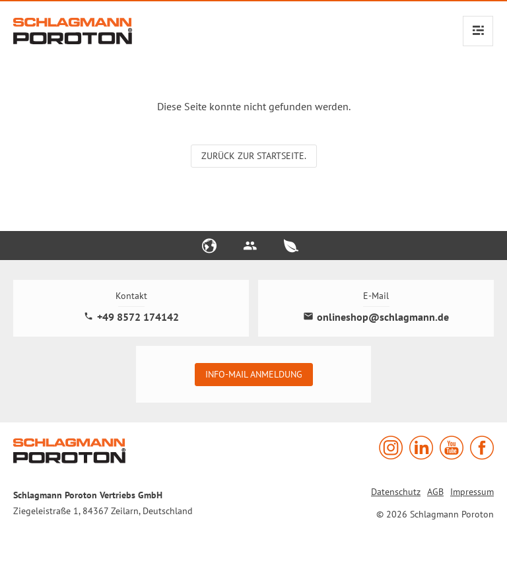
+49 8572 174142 (131, 317)
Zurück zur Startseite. (253, 156)
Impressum (472, 492)
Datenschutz (396, 492)
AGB (435, 492)
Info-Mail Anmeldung (253, 374)
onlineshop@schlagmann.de (376, 317)
